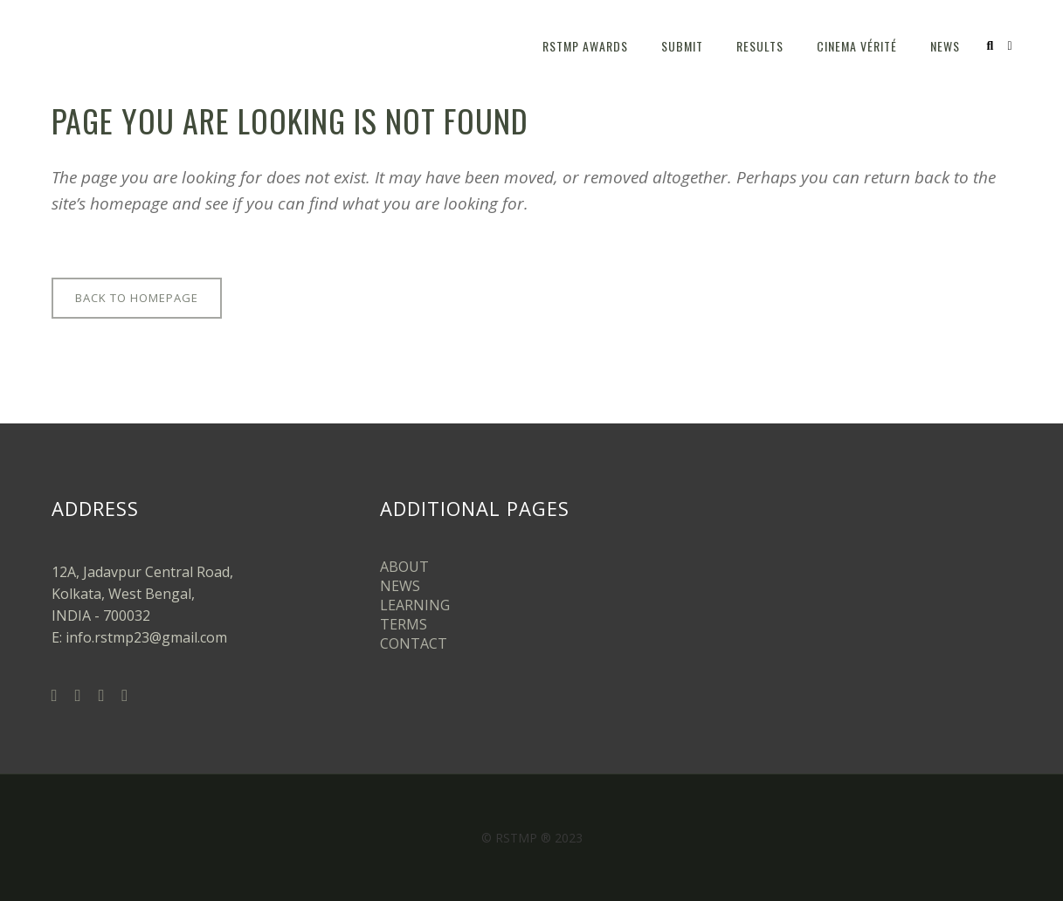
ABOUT (404, 566)
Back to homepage (136, 298)
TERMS (403, 624)
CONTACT (413, 643)
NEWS (400, 585)
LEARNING (415, 605)
